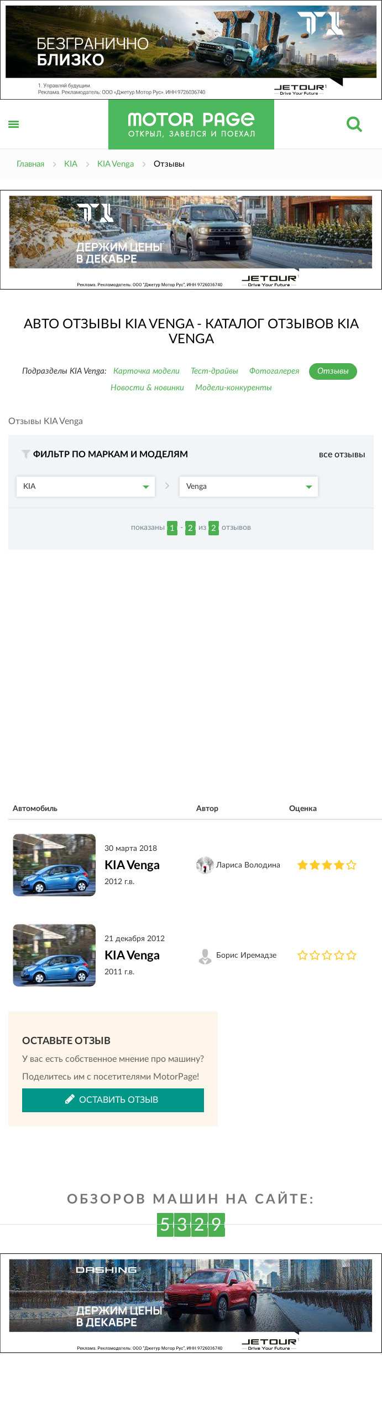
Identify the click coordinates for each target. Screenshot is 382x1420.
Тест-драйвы (214, 371)
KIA (86, 486)
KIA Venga (132, 865)
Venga (249, 486)
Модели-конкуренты (233, 388)
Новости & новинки (147, 388)
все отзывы (342, 454)
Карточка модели (146, 371)
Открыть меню (13, 136)
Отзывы (333, 371)
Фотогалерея (274, 371)
